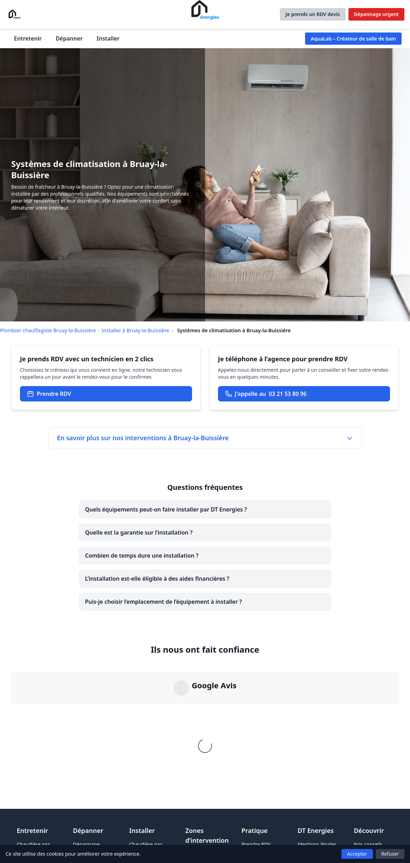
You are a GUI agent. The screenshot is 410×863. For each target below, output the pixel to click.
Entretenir (28, 38)
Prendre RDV (49, 394)
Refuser (390, 853)
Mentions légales (317, 829)
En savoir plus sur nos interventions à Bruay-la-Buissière (205, 438)
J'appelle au (265, 394)
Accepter (357, 853)
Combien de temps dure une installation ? (141, 555)
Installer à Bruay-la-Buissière (135, 330)
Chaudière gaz (33, 829)
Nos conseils (368, 829)
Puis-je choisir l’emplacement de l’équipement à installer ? (163, 601)
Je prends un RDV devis (312, 14)
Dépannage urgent (376, 14)
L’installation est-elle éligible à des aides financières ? (157, 578)
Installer (108, 38)
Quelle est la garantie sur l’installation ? (138, 532)
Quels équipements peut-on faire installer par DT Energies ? (166, 509)
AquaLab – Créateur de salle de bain (353, 38)
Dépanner (69, 38)
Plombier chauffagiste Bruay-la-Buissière (48, 330)
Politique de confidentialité (314, 842)
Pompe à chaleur (148, 838)
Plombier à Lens (203, 838)
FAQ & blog (366, 838)
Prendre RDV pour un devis (257, 832)
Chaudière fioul (34, 838)
